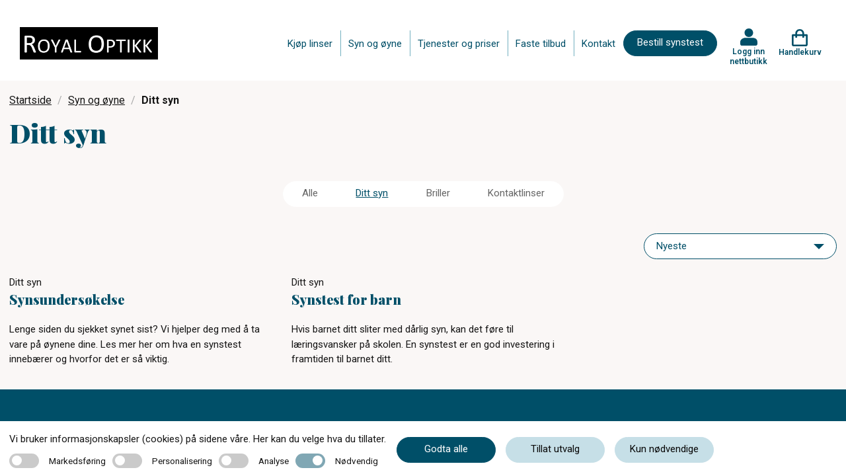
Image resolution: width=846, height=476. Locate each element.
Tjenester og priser (459, 44)
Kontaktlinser (516, 193)
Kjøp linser (310, 44)
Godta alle (446, 449)
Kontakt (598, 44)
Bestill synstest (670, 42)
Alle (310, 193)
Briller (438, 193)
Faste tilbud (541, 44)
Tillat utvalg (555, 449)
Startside (30, 100)
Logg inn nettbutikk (748, 56)
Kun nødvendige (664, 449)
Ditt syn (372, 193)
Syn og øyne (375, 44)
